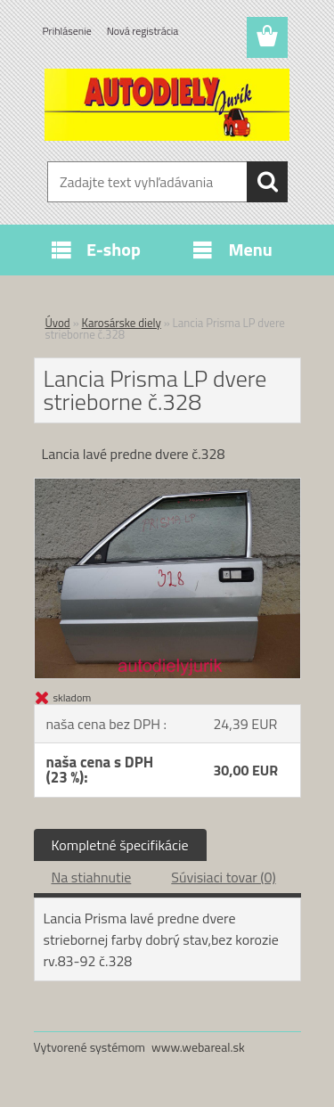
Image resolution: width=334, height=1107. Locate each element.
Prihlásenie (67, 30)
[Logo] (167, 104)
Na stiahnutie (92, 877)
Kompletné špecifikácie (120, 845)
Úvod (57, 323)
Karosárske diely (121, 323)
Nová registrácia (143, 30)
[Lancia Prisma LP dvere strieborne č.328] (167, 485)
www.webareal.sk (198, 1046)
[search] (267, 181)
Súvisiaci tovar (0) (223, 877)
